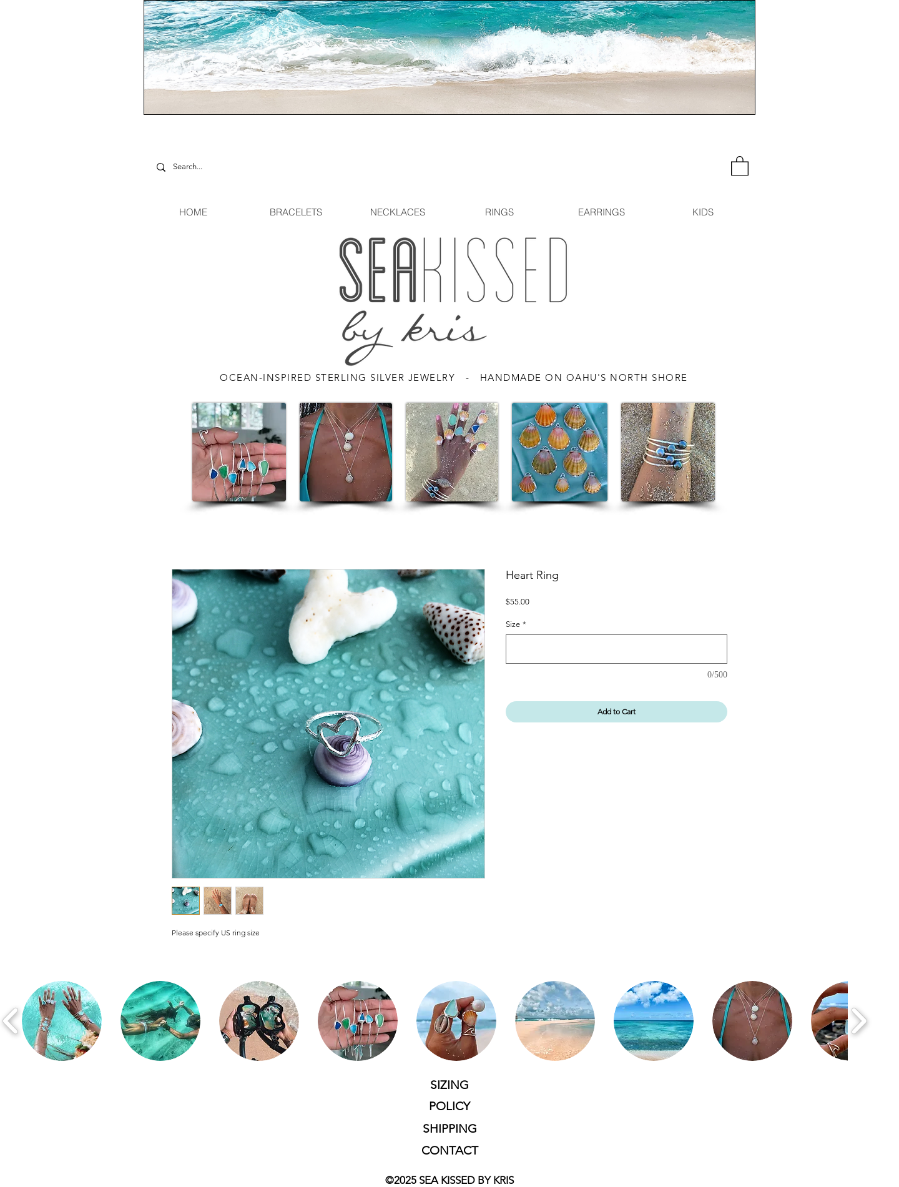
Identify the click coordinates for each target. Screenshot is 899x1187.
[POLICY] (449, 1107)
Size (516, 624)
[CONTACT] (449, 1151)
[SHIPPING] (449, 1129)
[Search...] (202, 167)
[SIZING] (449, 1085)
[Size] (616, 649)
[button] (740, 165)
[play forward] (859, 1021)
